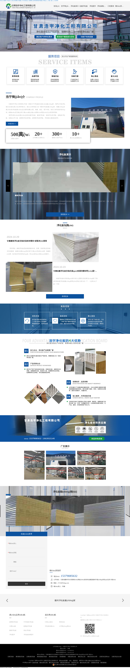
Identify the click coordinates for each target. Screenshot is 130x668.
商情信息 (62, 622)
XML (70, 660)
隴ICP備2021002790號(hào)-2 (94, 620)
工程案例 (111, 6)
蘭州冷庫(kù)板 (44, 662)
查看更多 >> (65, 214)
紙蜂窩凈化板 (13, 622)
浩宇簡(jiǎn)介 (65, 6)
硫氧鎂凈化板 (28, 626)
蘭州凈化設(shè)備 (54, 662)
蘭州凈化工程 (81, 656)
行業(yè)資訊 (49, 622)
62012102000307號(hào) (65, 664)
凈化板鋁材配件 (28, 634)
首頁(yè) (56, 6)
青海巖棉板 (63, 656)
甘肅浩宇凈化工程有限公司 (50, 660)
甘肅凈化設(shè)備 (116, 656)
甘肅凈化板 (11, 656)
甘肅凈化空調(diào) (104, 656)
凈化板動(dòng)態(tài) (101, 6)
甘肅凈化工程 (75, 662)
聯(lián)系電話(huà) (12, 553)
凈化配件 (92, 6)
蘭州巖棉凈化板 (20, 656)
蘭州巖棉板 (103, 662)
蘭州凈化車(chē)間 (92, 656)
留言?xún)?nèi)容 (13, 571)
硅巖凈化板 (84, 6)
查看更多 (65, 296)
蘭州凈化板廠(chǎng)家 (65, 600)
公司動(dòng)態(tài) (65, 626)
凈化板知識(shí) (50, 626)
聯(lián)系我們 (119, 6)
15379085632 (69, 575)
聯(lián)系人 (12, 543)
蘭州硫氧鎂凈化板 (42, 656)
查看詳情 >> (12, 123)
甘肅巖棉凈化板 (95, 662)
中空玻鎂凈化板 (28, 622)
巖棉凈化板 (12, 630)
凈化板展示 (75, 6)
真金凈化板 (27, 630)
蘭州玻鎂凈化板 (53, 656)
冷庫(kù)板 (12, 626)
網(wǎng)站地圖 (63, 660)
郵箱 (15, 562)
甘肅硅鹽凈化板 (31, 656)
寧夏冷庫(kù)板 (72, 656)
